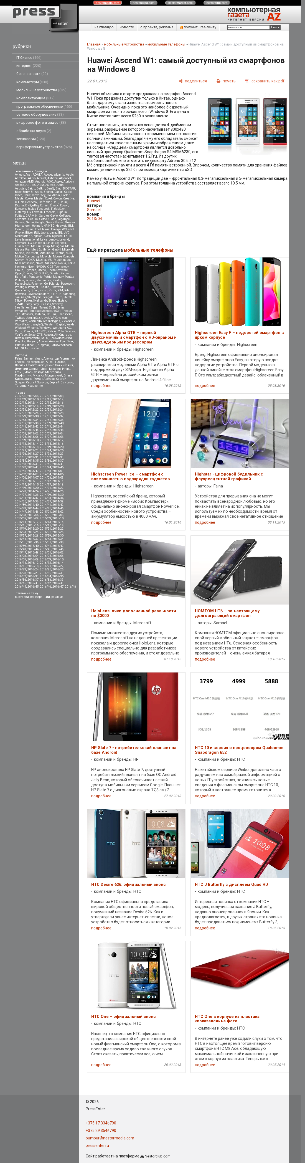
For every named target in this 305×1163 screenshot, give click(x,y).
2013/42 (20, 467)
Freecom (49, 212)
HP (45, 225)
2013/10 (33, 440)
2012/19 (45, 406)
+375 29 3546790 (101, 1130)
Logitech (60, 243)
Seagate (48, 297)
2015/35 (20, 542)
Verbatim (21, 321)
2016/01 (45, 552)
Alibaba (52, 178)
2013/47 (33, 471)
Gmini (30, 222)
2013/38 (20, 464)
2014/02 (20, 474)
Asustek (20, 188)
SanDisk (20, 297)
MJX (69, 253)
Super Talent (39, 307)
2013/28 (45, 454)
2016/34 (45, 576)
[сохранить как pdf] (265, 81)
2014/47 (20, 512)
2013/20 (57, 447)
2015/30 (57, 535)
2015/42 (57, 546)
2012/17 (20, 406)
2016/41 (33, 583)
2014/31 (20, 498)
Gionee (19, 222)
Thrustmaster (24, 314)
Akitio (31, 178)
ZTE (39, 335)
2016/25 (45, 569)
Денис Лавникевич (59, 365)
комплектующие (35, 98)
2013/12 (57, 440)
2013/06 (33, 437)
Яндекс (32, 341)
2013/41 (57, 464)
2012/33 (20, 420)
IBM (70, 225)
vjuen (38, 358)
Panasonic (35, 277)
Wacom (26, 324)
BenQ (50, 188)
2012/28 (57, 413)
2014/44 (33, 508)
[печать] (226, 81)
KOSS (47, 236)
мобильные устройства (41, 90)
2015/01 (45, 512)
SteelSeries (22, 307)
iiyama (29, 229)
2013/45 (57, 467)
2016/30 (45, 573)
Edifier (44, 205)
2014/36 (33, 501)
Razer (43, 290)
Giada (52, 219)
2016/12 (33, 563)
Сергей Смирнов (61, 382)
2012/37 (20, 423)
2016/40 (20, 583)
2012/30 (33, 416)
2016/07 (20, 559)
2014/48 (33, 512)
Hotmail (37, 225)
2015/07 (20, 518)
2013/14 (33, 444)
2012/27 (45, 413)
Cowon (57, 198)
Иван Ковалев (51, 369)
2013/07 (45, 437)
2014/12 (45, 481)
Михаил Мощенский (47, 375)
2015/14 (57, 522)
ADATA (37, 174)
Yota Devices (66, 331)
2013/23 (33, 450)
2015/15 (20, 525)
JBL (60, 232)
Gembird (21, 219)
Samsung (69, 294)
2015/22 (57, 528)
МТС (44, 338)
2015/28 (33, 535)
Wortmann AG (62, 328)
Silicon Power (23, 300)
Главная (94, 44)
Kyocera (57, 236)
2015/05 (45, 515)
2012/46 (33, 430)
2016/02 (57, 552)
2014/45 (45, 508)
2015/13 (45, 522)
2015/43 (20, 549)
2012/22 (33, 409)
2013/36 (45, 460)
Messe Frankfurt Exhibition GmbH (38, 249)
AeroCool (21, 178)
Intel (38, 229)
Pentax (69, 277)
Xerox (18, 331)
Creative (68, 198)
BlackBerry (22, 192)
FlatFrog (20, 212)
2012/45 (20, 430)
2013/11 (45, 440)
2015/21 (45, 528)
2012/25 (20, 413)
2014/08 (45, 477)
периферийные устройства (44, 147)
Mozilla (41, 260)
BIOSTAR (69, 188)
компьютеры (32, 82)
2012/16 (57, 402)
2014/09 (57, 477)
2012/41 (20, 426)
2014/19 (20, 488)
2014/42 (57, 505)
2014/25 (45, 491)
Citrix (27, 195)
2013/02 (33, 433)
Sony (29, 304)
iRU (36, 232)
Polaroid (54, 283)
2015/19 (20, 528)
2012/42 (33, 426)
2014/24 (33, 491)
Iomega (56, 229)
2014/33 (45, 498)
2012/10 (33, 399)
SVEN (52, 307)
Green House (54, 222)
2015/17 (45, 525)
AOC (50, 181)
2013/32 (45, 457)
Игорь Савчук (34, 372)
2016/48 (70, 586)
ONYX (42, 270)
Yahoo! (52, 331)
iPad (71, 229)
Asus (60, 185)
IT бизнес (29, 57)
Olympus (30, 270)
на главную (104, 27)
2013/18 (33, 447)
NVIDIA (41, 267)
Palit (24, 277)
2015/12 (33, 522)
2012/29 (20, 416)
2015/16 (33, 525)
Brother (48, 192)
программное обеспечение (44, 106)
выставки (22, 597)
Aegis (70, 174)
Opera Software (57, 270)
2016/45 (33, 586)
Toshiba (39, 314)
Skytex (62, 300)
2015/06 (57, 515)
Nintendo (51, 263)
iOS (64, 229)
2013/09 (20, 440)
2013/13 (20, 444)
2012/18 (33, 406)
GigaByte (64, 219)
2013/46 (20, 471)
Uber (29, 318)
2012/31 (45, 416)
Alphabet (65, 178)
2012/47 (45, 430)
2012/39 (45, 423)
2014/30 (57, 495)
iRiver (29, 232)
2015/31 (20, 539)
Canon (58, 192)
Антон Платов (55, 362)
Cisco (18, 195)
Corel (48, 198)
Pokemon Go (39, 283)
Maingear (57, 246)
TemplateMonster (40, 311)
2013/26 (20, 454)
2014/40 (33, 505)
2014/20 (33, 488)
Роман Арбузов (44, 379)
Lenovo (53, 239)
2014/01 (57, 471)
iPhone (19, 232)
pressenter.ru (97, 1145)
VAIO (53, 318)
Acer (28, 174)
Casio (68, 192)
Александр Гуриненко (59, 358)
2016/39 (57, 580)
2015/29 (45, 535)
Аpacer (48, 335)
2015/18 (57, 525)
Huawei (61, 225)
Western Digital (54, 324)
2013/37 (57, 460)
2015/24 (33, 532)
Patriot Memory (53, 277)
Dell (55, 202)
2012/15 (45, 402)
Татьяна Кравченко (29, 386)
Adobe (48, 174)
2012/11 (45, 399)
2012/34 (33, 420)
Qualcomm (22, 290)
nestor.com (107, 2)
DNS (28, 205)
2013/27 (33, 454)
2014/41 (45, 505)
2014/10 (20, 481)
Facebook (43, 209)
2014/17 (45, 484)
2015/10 (57, 518)
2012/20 (57, 406)
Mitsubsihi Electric (51, 253)
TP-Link (51, 314)
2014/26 (57, 491)
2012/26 (33, 413)
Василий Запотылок (29, 365)
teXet (57, 311)
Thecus (67, 311)
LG (30, 243)
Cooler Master (34, 198)
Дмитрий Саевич (27, 369)
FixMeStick (58, 209)
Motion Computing (27, 256)
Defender (45, 202)
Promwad (57, 287)
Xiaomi (28, 331)
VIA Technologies (48, 321)
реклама (57, 597)
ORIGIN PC (41, 273)
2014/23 (20, 491)
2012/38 (33, 423)
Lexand (64, 239)
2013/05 (20, 437)
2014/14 (20, 484)
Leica (43, 239)
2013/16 (57, 444)
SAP (29, 297)
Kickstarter (22, 236)
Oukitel (54, 273)
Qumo (34, 290)
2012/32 (57, 416)
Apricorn (69, 181)
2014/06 (20, 477)
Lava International (27, 239)
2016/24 (33, 569)
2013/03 (45, 433)
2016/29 (33, 573)
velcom (63, 318)
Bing (58, 188)
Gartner (44, 216)
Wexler (71, 324)
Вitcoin (19, 338)
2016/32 (20, 576)
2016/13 (45, 563)
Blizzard (36, 192)
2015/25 (45, 532)
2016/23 (20, 569)
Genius (33, 219)
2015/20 (33, 528)
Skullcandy (40, 300)
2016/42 (45, 583)
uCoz (36, 318)
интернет (28, 66)
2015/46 (57, 549)
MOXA (30, 260)
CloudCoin (53, 195)
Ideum (19, 229)
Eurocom (20, 209)
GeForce (64, 216)
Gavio (54, 216)
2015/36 (33, 542)
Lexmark (21, 243)
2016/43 (57, 583)
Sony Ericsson (42, 304)
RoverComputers (38, 294)
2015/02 (57, 512)
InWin (46, 229)
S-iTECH (56, 294)
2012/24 (57, 409)
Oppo (18, 273)
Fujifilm (62, 212)
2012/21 (20, 409)
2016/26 (57, 569)
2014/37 (45, 501)
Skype (52, 300)
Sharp (58, 297)
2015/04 (33, 515)
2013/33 (57, 457)
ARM (40, 185)
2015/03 (20, 515)
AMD (30, 181)
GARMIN (31, 216)
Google (39, 222)
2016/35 (57, 576)
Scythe (37, 297)
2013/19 (45, 447)
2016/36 (20, 580)
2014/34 (57, 498)
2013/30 (20, 457)
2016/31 (57, 573)
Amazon (20, 181)
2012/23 (45, 409)
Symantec (21, 311)
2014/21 (45, 488)
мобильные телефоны (166, 44)
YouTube (21, 335)
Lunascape (22, 246)
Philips (19, 280)
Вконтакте (32, 338)
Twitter (19, 318)
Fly (29, 212)
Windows (45, 328)
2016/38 (45, 580)
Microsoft (32, 253)
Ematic (54, 205)
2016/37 (33, 580)
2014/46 (57, 508)
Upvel (45, 318)
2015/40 (33, 546)
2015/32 (33, 539)
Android (40, 181)
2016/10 (57, 559)
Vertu (32, 321)
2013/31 (33, 457)
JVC (67, 232)
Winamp (32, 328)
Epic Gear (66, 341)
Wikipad (20, 328)
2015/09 (45, 518)
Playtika (20, 341)
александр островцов (29, 362)
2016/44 (20, 586)
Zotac (31, 335)
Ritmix (68, 290)
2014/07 (33, 477)
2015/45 (45, 549)
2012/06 (33, 396)
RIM (60, 290)
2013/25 (57, 450)
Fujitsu (19, 216)
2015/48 (33, 552)
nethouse (28, 263)
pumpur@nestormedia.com (110, 1138)
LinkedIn (39, 243)
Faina (18, 358)
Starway (57, 304)
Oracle (27, 273)
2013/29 (57, 454)
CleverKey (38, 195)
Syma (61, 307)
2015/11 (20, 522)
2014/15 (33, 484)
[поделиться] (192, 81)
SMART (20, 304)
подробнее (101, 385)
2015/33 (45, 539)
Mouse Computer (64, 256)
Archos (19, 185)
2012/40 (57, 423)
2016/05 (45, 556)
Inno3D (31, 345)
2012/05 (20, 396)
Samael (29, 358)
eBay (35, 205)
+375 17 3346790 (101, 1123)
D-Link (19, 202)
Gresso (70, 222)
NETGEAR (22, 348)
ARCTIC (31, 185)
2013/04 (57, 433)
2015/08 (33, 518)
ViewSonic (68, 321)
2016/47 (57, 586)
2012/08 (57, 396)
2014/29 (45, 495)
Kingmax (43, 345)
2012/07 (45, 396)
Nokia (62, 263)
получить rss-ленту (198, 27)
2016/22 (57, 566)
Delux (63, 202)
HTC (51, 225)
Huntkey (20, 345)
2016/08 (33, 559)
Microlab (68, 249)
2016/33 (33, 576)
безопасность (32, 74)
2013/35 (33, 460)
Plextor (57, 280)
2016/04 (33, 556)
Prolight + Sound (38, 287)
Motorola (46, 256)
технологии (30, 139)
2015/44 (33, 549)
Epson (64, 205)
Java (53, 232)
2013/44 (45, 467)
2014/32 (33, 498)
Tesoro (34, 348)
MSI (49, 260)
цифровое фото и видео (41, 122)
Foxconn (37, 212)
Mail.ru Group (40, 246)
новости (127, 27)
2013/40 (45, 464)
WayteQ (38, 324)
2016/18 (33, 566)
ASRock (50, 185)
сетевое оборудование (40, 114)
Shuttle (68, 297)
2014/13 (57, 481)
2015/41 (45, 546)
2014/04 (45, 474)
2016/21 (45, 566)
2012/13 (20, 402)
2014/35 (20, 501)
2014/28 (33, 495)
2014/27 (20, 495)
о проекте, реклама (157, 27)
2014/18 (57, 484)
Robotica (20, 294)
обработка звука (33, 131)
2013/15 (45, 444)
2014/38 (57, 501)
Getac (43, 219)
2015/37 (45, 542)
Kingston (36, 236)
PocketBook (22, 283)
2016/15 (20, 566)
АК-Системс (62, 335)
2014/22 (57, 488)
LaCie (68, 236)
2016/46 (45, 586)
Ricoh (52, 290)
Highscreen (22, 225)
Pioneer (30, 280)
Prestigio (21, 287)
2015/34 (57, 539)
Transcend (65, 314)
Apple (58, 181)
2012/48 (57, 430)
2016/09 (45, 559)
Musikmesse (63, 260)
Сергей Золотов (37, 382)
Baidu (31, 188)
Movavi (19, 260)
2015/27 (20, 535)
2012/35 (45, 420)
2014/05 (57, 474)
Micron (19, 253)
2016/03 (20, 556)
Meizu (69, 246)
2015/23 (20, 532)
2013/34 (20, 460)
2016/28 (20, 573)
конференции (40, 597)
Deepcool (31, 202)
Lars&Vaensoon (61, 345)
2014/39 (20, 505)
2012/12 (57, 399)
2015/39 (20, 546)
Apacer (43, 341)
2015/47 (20, 552)
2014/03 (33, 474)
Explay (31, 209)
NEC (18, 263)
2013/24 (45, 450)
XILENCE (40, 331)
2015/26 (57, 532)
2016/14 (57, 563)
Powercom (67, 283)
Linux (50, 243)
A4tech (19, 174)
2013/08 (57, 437)
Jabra (44, 232)
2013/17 (20, 447)
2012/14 (33, 402)
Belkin (41, 188)
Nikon (40, 263)
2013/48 (45, 471)
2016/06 (57, 556)
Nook (31, 267)
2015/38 (57, 542)
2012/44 (57, 426)
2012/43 (45, 426)
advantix (59, 174)
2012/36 (57, 420)
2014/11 (33, 481)
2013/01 (20, 433)
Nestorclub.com (158, 1156)
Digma (19, 205)
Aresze (54, 341)
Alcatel (41, 178)
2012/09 (20, 399)
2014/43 (20, 508)
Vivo (18, 324)
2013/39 (33, 464)
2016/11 (20, 563)
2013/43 (33, 467)
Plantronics (44, 280)
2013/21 (20, 450)
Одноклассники (60, 338)
